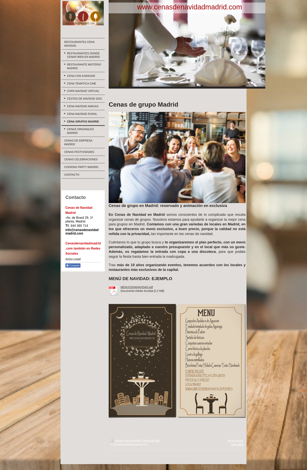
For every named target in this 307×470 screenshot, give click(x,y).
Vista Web (237, 444)
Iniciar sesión (236, 440)
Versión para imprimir (126, 440)
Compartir (73, 265)
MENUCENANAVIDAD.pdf (137, 287)
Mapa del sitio (151, 440)
